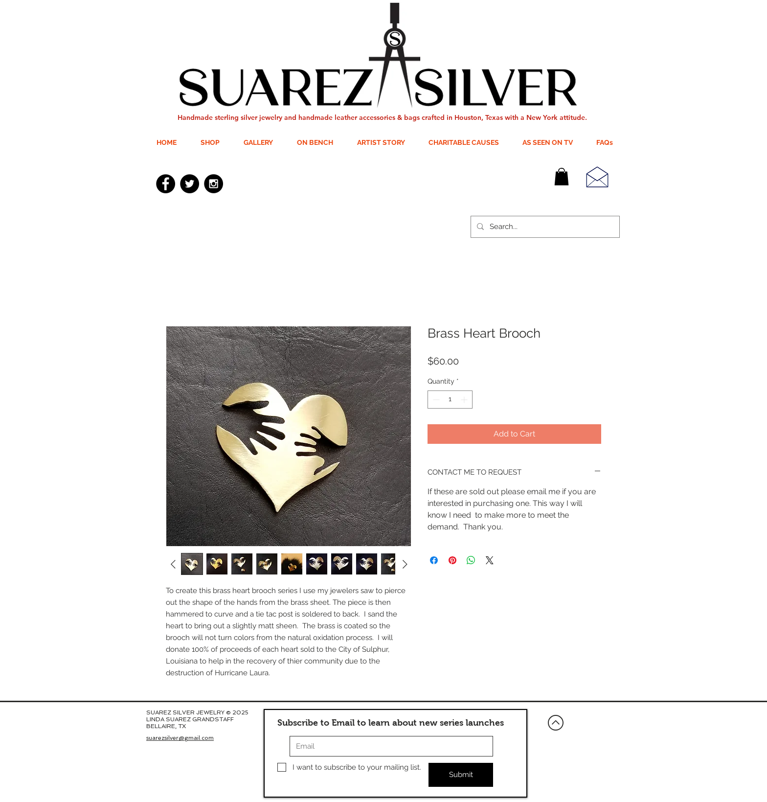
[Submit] (461, 775)
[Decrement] (435, 399)
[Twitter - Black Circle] (189, 183)
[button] (561, 176)
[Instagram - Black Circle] (213, 183)
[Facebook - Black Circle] (165, 183)
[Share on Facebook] (434, 560)
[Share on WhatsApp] (471, 560)
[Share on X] (490, 560)
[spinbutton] (450, 399)
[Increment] (465, 399)
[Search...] (544, 226)
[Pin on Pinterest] (452, 560)
